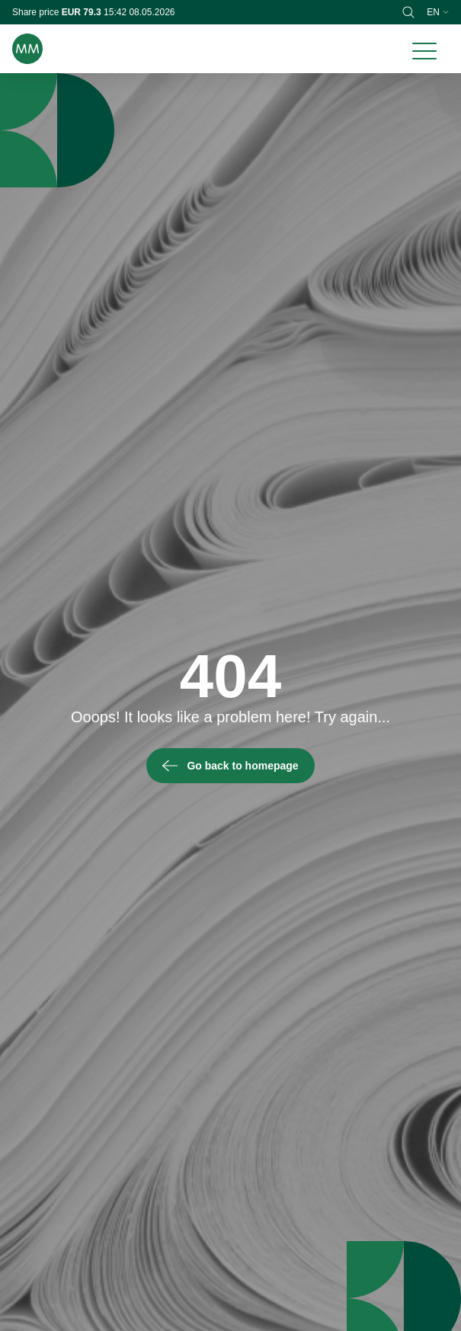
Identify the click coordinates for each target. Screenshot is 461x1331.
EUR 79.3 (83, 12)
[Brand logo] (27, 49)
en (438, 12)
